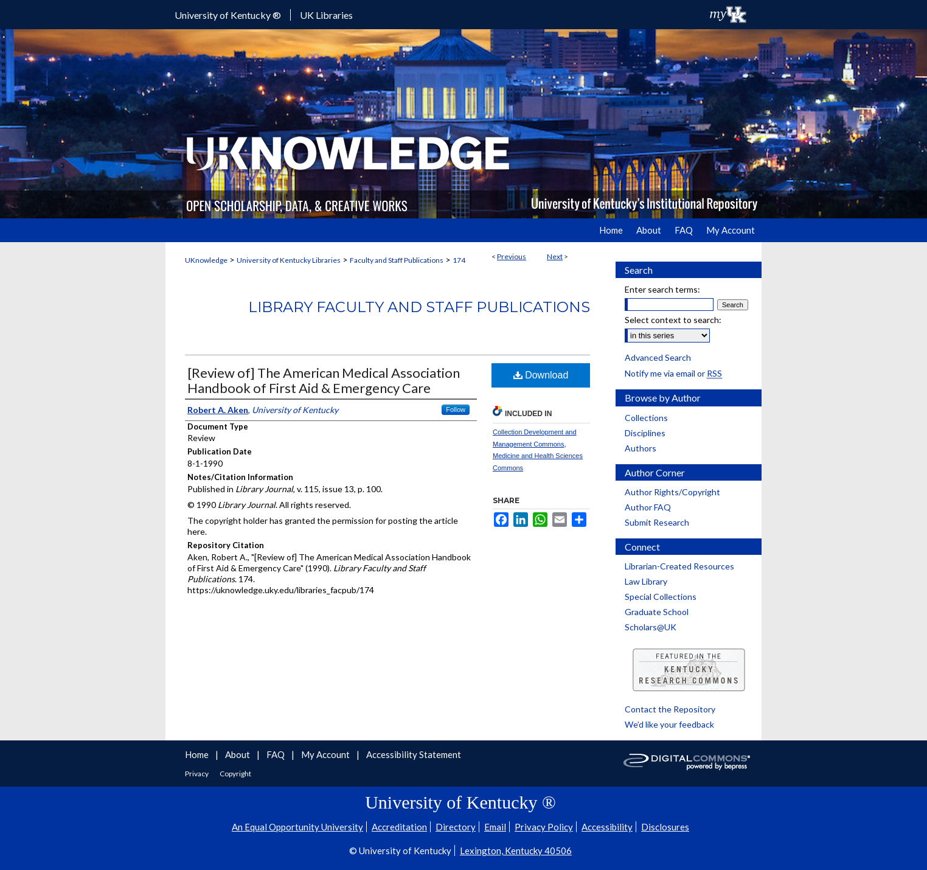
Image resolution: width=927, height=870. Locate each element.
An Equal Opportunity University (297, 826)
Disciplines (645, 433)
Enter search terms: (662, 289)
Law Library (646, 581)
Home (197, 754)
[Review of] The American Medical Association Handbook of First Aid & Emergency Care (323, 380)
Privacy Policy (544, 826)
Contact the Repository (670, 709)
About (238, 754)
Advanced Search (658, 357)
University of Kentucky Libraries (289, 260)
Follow (455, 409)
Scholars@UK (650, 627)
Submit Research (657, 522)
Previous (511, 256)
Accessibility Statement (413, 754)
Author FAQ (648, 507)
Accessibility (607, 826)
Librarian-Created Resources (679, 566)
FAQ (276, 754)
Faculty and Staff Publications (396, 260)
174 (459, 260)
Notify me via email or (673, 373)
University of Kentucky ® (228, 15)
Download (541, 375)
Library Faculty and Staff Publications (419, 307)
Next (555, 256)
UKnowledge (206, 260)
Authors (640, 448)
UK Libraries (326, 15)
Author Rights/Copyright (672, 492)
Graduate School (657, 612)
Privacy (197, 773)
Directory (456, 826)
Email (495, 826)
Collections (646, 417)
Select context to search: (673, 320)
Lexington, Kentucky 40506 (516, 850)
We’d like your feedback (669, 724)
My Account (326, 754)
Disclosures (665, 826)
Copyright (235, 773)
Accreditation (399, 826)
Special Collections (660, 596)
